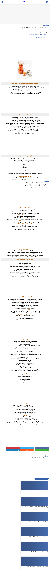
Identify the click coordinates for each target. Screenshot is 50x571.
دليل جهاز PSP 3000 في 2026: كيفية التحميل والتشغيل (37, 187)
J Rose (23, 1)
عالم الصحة (46, 25)
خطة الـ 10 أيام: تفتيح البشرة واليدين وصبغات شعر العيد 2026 (36, 182)
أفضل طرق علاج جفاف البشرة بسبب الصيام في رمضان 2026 (36, 184)
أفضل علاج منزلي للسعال (42, 35)
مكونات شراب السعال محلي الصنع (40, 37)
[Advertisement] (25, 14)
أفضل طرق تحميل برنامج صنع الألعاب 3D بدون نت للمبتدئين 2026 (35, 185)
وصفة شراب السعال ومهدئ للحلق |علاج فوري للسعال (37, 34)
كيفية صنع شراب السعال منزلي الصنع (40, 38)
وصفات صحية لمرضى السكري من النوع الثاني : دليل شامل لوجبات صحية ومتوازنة (25, 487)
